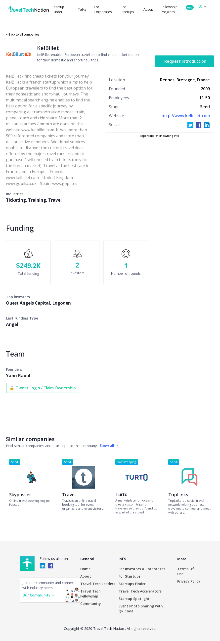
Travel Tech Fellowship (90, 593)
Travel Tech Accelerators (140, 591)
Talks (82, 9)
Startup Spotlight (134, 598)
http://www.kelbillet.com (186, 115)
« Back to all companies (22, 34)
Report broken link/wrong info (159, 135)
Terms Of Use (185, 571)
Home (85, 568)
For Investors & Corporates (142, 568)
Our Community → (38, 595)
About (148, 9)
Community (90, 603)
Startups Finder (132, 583)
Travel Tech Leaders (97, 583)
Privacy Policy (188, 581)
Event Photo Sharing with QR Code (141, 608)
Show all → (109, 445)
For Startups (129, 576)
